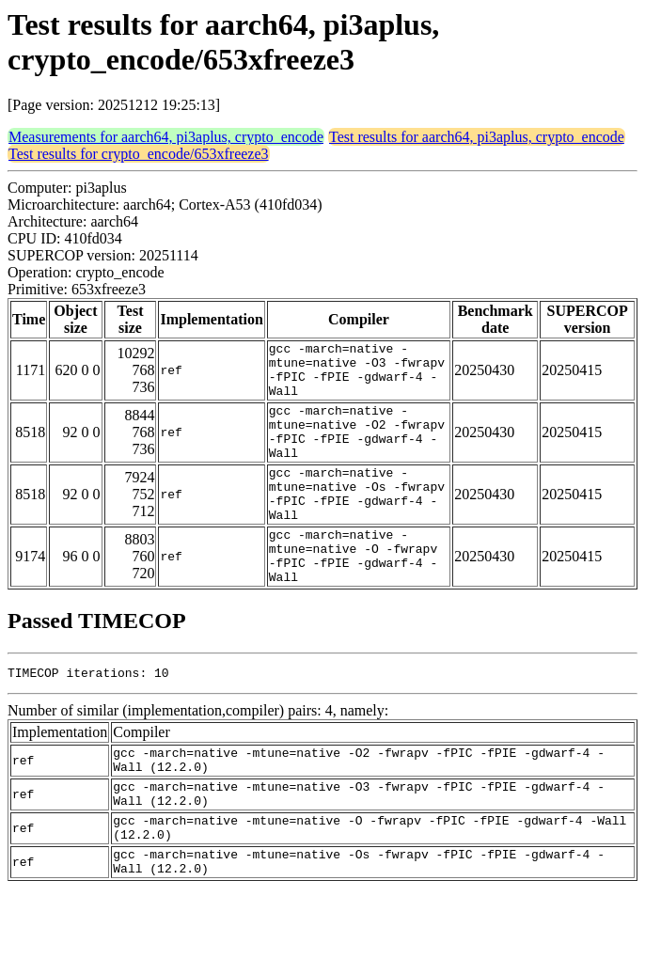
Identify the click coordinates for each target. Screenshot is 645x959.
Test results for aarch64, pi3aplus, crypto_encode (476, 137)
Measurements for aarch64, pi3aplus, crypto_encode (165, 137)
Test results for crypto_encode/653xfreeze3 (138, 154)
